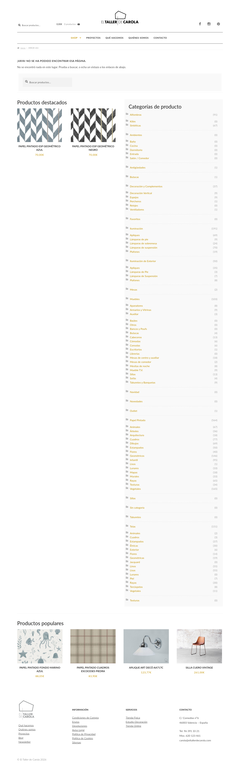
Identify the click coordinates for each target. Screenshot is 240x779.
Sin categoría (137, 506)
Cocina (134, 144)
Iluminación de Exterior (143, 260)
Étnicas (134, 544)
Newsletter (24, 742)
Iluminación (136, 227)
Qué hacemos (115, 37)
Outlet (133, 409)
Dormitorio (136, 149)
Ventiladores (137, 208)
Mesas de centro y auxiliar (144, 356)
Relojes (134, 204)
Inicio (22, 47)
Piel (132, 577)
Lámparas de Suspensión (144, 275)
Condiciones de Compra (85, 718)
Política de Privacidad (84, 734)
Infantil (134, 459)
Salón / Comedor (139, 157)
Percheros (135, 200)
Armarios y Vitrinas (140, 309)
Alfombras (136, 113)
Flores (133, 450)
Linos (133, 565)
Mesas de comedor (140, 361)
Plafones (135, 250)
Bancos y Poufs (138, 328)
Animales (135, 426)
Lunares (134, 467)
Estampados (137, 446)
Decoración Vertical (141, 192)
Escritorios (136, 348)
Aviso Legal (78, 730)
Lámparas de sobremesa (143, 242)
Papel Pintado (138, 419)
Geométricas (137, 557)
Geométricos (137, 455)
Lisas (132, 569)
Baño (133, 140)
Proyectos (93, 37)
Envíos (75, 722)
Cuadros (134, 438)
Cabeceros (136, 336)
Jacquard (135, 561)
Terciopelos (136, 586)
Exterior (134, 548)
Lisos (133, 463)
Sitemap (76, 743)
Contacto (160, 37)
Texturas (134, 483)
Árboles (134, 430)
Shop (74, 37)
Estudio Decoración (136, 722)
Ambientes (136, 134)
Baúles (133, 319)
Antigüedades (137, 166)
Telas (133, 525)
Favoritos (135, 218)
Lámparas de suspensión (143, 246)
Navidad (134, 391)
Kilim (133, 120)
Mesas (133, 288)
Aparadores (136, 304)
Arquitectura (137, 434)
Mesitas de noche (140, 365)
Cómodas (135, 340)
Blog (20, 738)
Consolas (135, 344)
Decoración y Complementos (146, 185)
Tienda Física (133, 718)
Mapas (133, 471)
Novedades (136, 400)
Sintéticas (135, 124)
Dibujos (134, 442)
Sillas (133, 373)
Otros (133, 323)
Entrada (134, 153)
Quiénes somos (139, 37)
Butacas (134, 176)
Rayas (133, 479)
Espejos (134, 196)
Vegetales (135, 487)
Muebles (135, 298)
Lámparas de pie (139, 238)
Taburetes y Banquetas (142, 381)
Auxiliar (134, 313)
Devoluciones (79, 726)
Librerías (135, 352)
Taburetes (135, 516)
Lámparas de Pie (139, 271)
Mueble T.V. (136, 369)
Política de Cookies (82, 739)
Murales (134, 475)
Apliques (135, 234)
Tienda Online (133, 726)
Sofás (133, 377)
